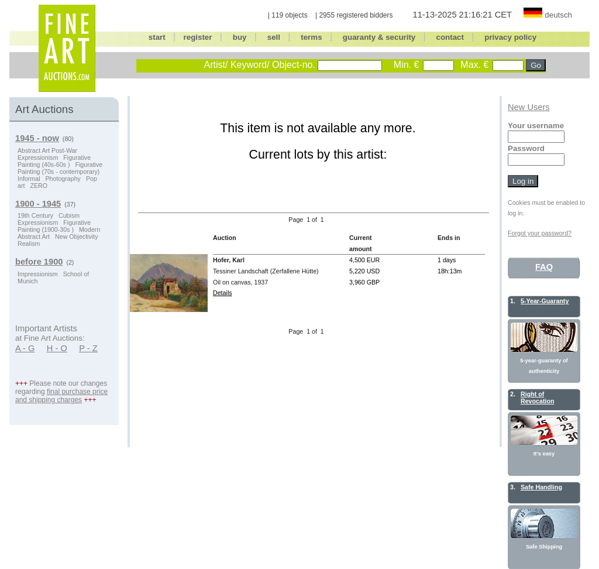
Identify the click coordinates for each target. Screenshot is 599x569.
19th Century (35, 215)
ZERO (38, 185)
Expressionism (38, 157)
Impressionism (38, 273)
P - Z (88, 348)
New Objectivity (76, 236)
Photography (62, 178)
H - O (57, 348)
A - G (25, 348)
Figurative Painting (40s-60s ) (54, 161)
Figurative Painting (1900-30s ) (54, 226)
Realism (29, 243)
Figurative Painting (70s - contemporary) (60, 168)
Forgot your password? (540, 232)
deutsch (558, 15)
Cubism (69, 215)
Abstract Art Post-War (47, 150)
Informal (29, 178)
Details (222, 292)
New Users (529, 107)
